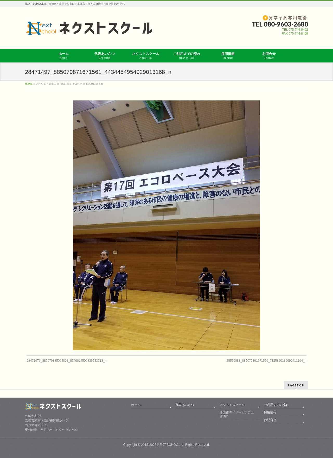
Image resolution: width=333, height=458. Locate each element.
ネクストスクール (232, 405)
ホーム (135, 405)
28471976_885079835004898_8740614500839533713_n (66, 360)
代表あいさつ (184, 405)
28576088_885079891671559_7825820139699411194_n (266, 360)
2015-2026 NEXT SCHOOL (160, 445)
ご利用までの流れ (276, 405)
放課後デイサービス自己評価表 (237, 414)
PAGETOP (296, 385)
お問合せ (270, 420)
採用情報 (270, 412)
